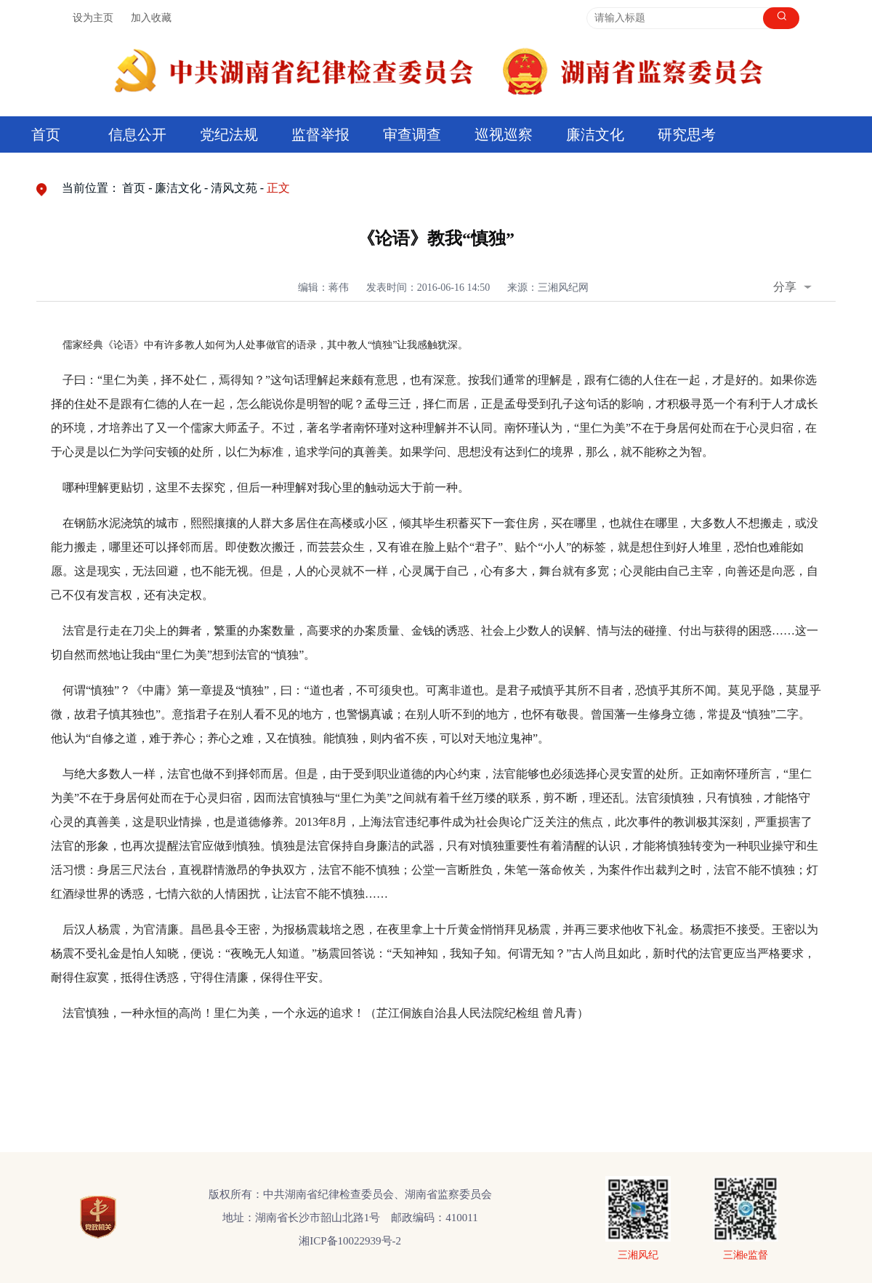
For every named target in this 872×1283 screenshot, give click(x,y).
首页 (45, 134)
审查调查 (412, 134)
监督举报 (320, 134)
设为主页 (93, 17)
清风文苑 (234, 188)
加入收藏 (151, 17)
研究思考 (687, 134)
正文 (278, 188)
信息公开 (137, 134)
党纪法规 (229, 134)
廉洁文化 (595, 134)
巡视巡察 (504, 134)
